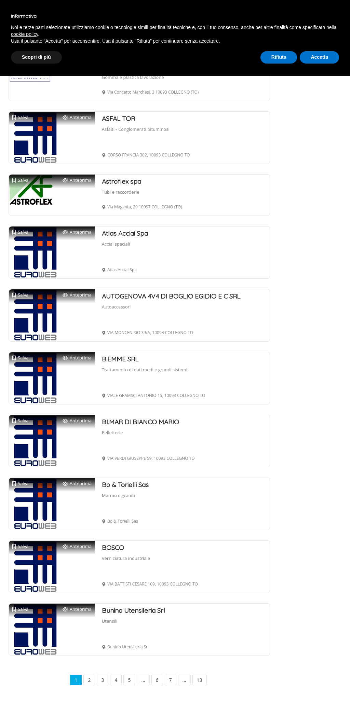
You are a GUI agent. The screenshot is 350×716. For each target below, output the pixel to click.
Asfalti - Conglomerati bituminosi (136, 129)
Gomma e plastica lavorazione (133, 77)
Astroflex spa (121, 181)
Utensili (109, 621)
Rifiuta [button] (278, 57)
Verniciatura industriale (126, 558)
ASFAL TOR (118, 118)
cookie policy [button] (24, 34)
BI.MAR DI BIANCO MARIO (140, 422)
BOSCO (113, 547)
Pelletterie (112, 432)
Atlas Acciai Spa (125, 233)
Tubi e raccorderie (120, 192)
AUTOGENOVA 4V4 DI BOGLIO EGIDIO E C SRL (171, 296)
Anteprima (77, 117)
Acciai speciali (116, 244)
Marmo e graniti (118, 495)
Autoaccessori (116, 307)
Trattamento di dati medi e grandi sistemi (144, 370)
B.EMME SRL (120, 359)
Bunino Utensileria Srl (133, 610)
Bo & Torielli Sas (125, 485)
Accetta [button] (319, 57)
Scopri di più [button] (36, 57)
